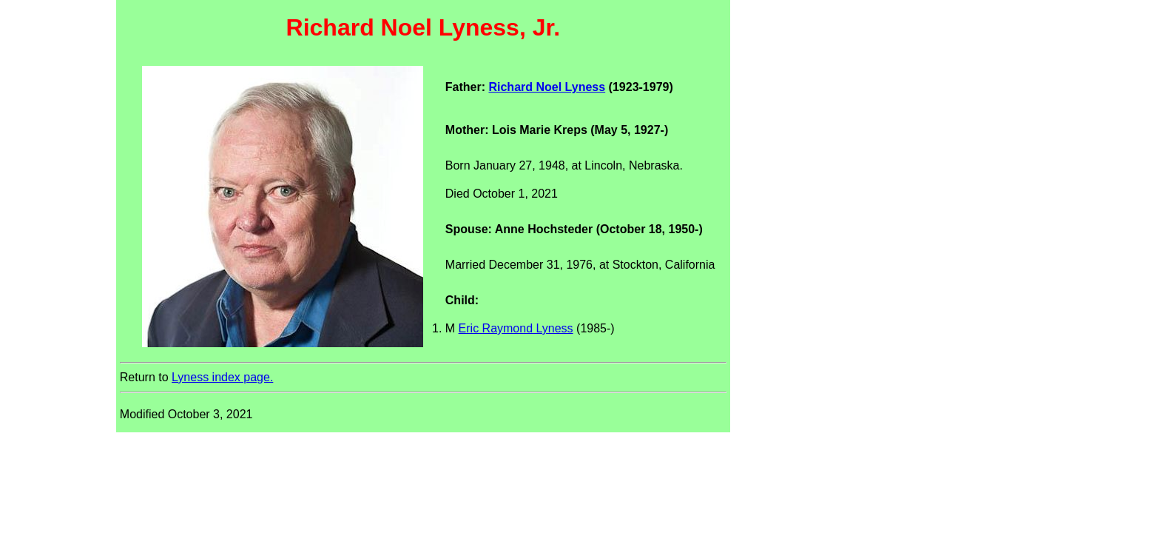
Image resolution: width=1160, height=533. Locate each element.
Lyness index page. (222, 377)
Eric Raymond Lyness (516, 328)
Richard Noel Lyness (546, 87)
